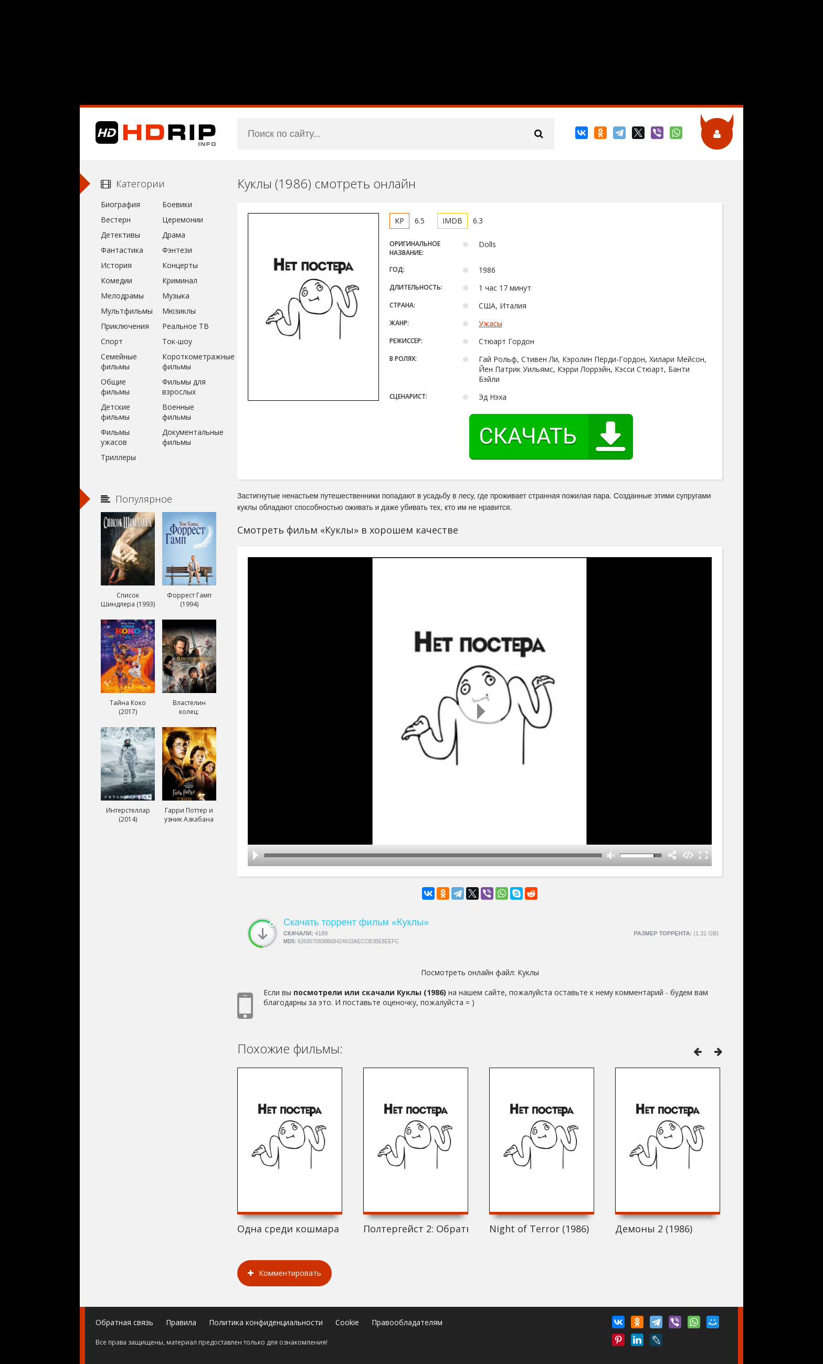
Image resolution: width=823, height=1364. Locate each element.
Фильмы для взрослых (184, 387)
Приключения (125, 326)
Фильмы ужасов (115, 437)
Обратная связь (124, 1322)
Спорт (112, 341)
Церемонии (182, 220)
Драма (173, 235)
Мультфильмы (127, 311)
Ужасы (490, 323)
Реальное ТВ (185, 326)
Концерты (180, 265)
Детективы (120, 235)
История (116, 265)
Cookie (347, 1322)
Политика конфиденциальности (266, 1322)
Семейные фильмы (119, 361)
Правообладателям (407, 1322)
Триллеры (118, 457)
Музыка (175, 296)
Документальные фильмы (189, 437)
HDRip (148, 134)
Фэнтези (177, 250)
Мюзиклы (179, 311)
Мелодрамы (122, 296)
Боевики (177, 204)
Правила (181, 1322)
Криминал (179, 280)
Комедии (116, 280)
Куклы (528, 972)
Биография (120, 204)
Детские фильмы (115, 412)
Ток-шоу (177, 341)
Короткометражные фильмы (189, 361)
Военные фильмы (178, 412)
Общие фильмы (115, 387)
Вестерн (116, 220)
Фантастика (122, 250)
